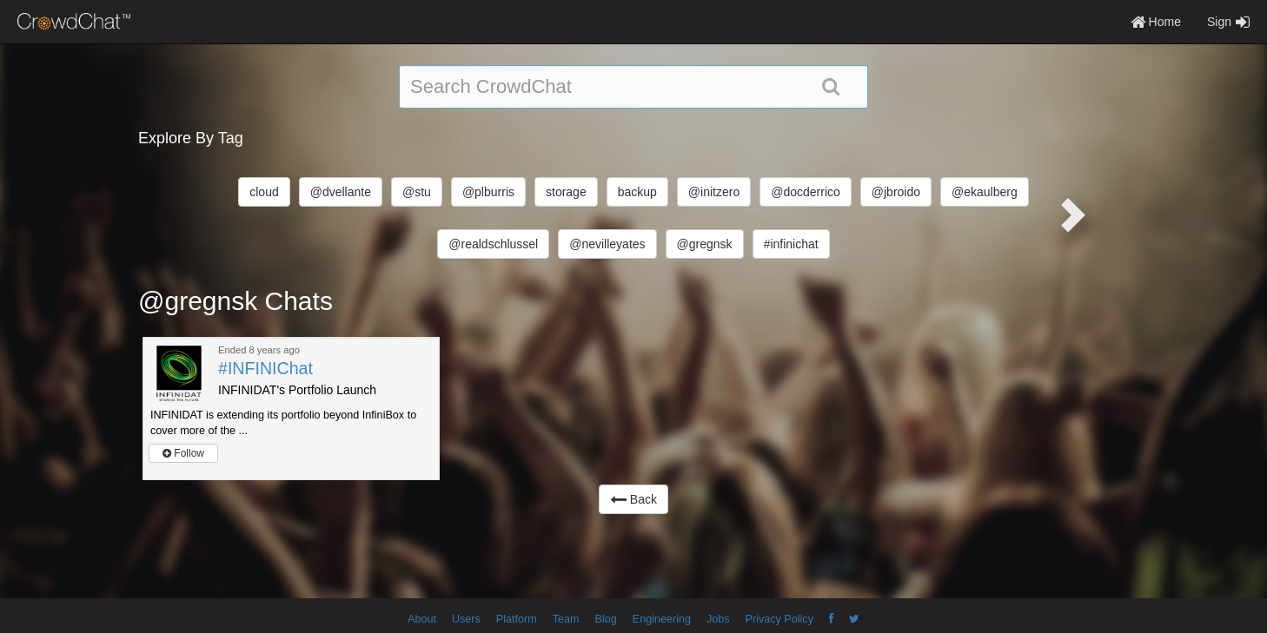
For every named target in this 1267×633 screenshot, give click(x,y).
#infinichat (791, 244)
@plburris (488, 192)
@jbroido (896, 192)
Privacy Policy (779, 619)
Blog (606, 619)
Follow (183, 453)
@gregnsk (705, 244)
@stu (416, 192)
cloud (263, 192)
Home (1156, 22)
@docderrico (805, 192)
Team (566, 619)
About (422, 619)
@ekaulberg (985, 192)
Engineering (662, 619)
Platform (516, 619)
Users (466, 619)
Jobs (718, 619)
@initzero (714, 192)
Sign (1228, 22)
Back (633, 499)
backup (637, 192)
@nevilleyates (607, 244)
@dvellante (340, 192)
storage (566, 192)
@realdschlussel (493, 244)
